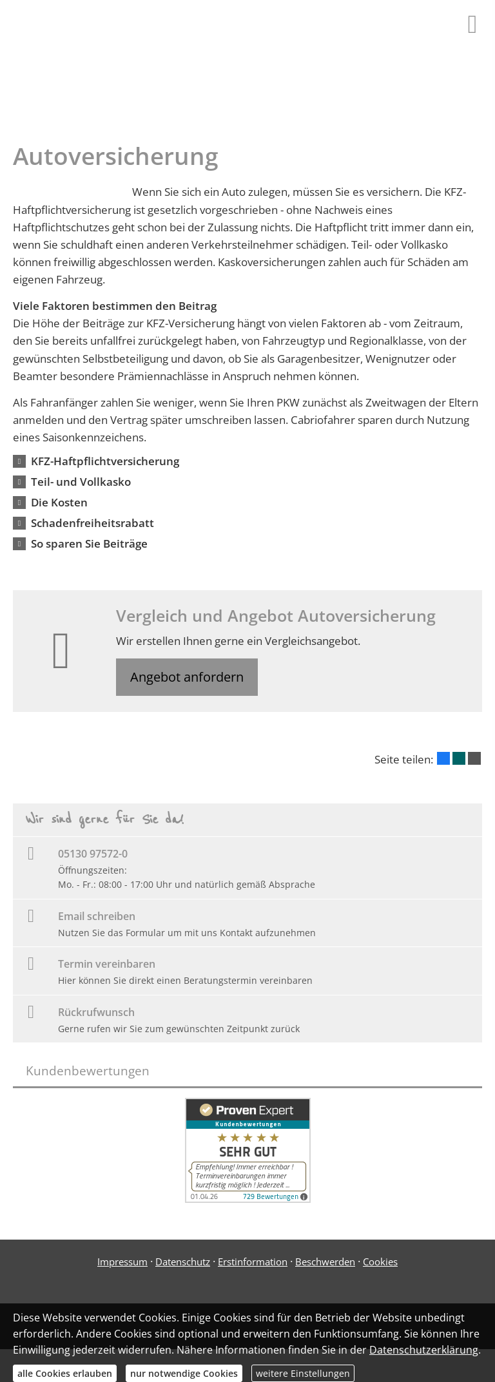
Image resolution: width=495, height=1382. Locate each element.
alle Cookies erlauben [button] (64, 1373)
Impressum (122, 1262)
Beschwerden (325, 1262)
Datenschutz (182, 1262)
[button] (105, 461)
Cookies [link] (380, 1262)
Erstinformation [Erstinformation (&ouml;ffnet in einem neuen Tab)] (252, 1262)
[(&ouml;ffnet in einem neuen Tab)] (248, 1200)
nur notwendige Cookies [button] (184, 1373)
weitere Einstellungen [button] (303, 1373)
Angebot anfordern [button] (189, 677)
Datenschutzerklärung (423, 1350)
